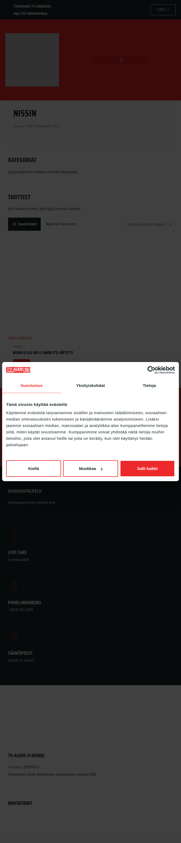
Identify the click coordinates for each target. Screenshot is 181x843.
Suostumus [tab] (32, 385)
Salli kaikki (147, 468)
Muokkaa (91, 468)
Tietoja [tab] (149, 385)
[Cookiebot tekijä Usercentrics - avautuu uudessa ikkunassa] (151, 370)
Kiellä (33, 468)
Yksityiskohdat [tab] (90, 385)
